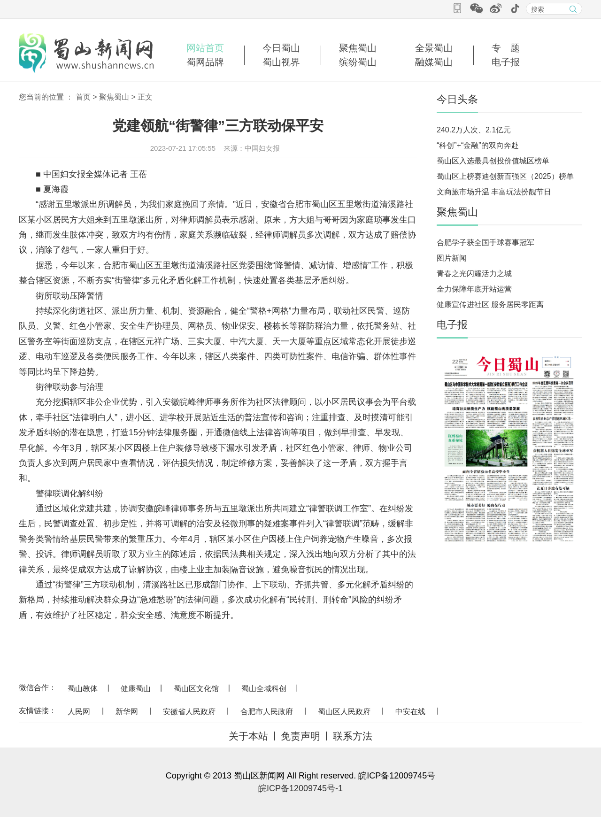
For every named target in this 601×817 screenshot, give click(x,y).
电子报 (506, 62)
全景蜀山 (434, 48)
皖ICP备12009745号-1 (300, 788)
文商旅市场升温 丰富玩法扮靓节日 (494, 192)
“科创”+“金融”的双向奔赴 (478, 145)
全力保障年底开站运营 (474, 289)
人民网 (79, 712)
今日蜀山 (281, 48)
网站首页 (205, 48)
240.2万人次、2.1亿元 (474, 130)
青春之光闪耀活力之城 (474, 273)
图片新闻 (452, 258)
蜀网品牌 (205, 62)
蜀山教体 (83, 689)
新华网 (127, 712)
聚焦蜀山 (358, 48)
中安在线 (410, 712)
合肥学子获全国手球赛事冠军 (485, 243)
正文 (145, 97)
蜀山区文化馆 (196, 689)
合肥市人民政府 (266, 712)
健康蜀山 (136, 689)
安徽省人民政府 (189, 712)
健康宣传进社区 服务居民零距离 (490, 304)
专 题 (506, 48)
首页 (83, 97)
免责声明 (300, 736)
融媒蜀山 (434, 62)
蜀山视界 (281, 62)
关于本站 (248, 736)
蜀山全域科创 (263, 689)
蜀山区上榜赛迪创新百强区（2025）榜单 (505, 176)
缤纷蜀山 (358, 62)
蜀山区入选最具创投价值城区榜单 (493, 161)
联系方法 (352, 736)
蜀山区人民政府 (344, 712)
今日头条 (457, 99)
